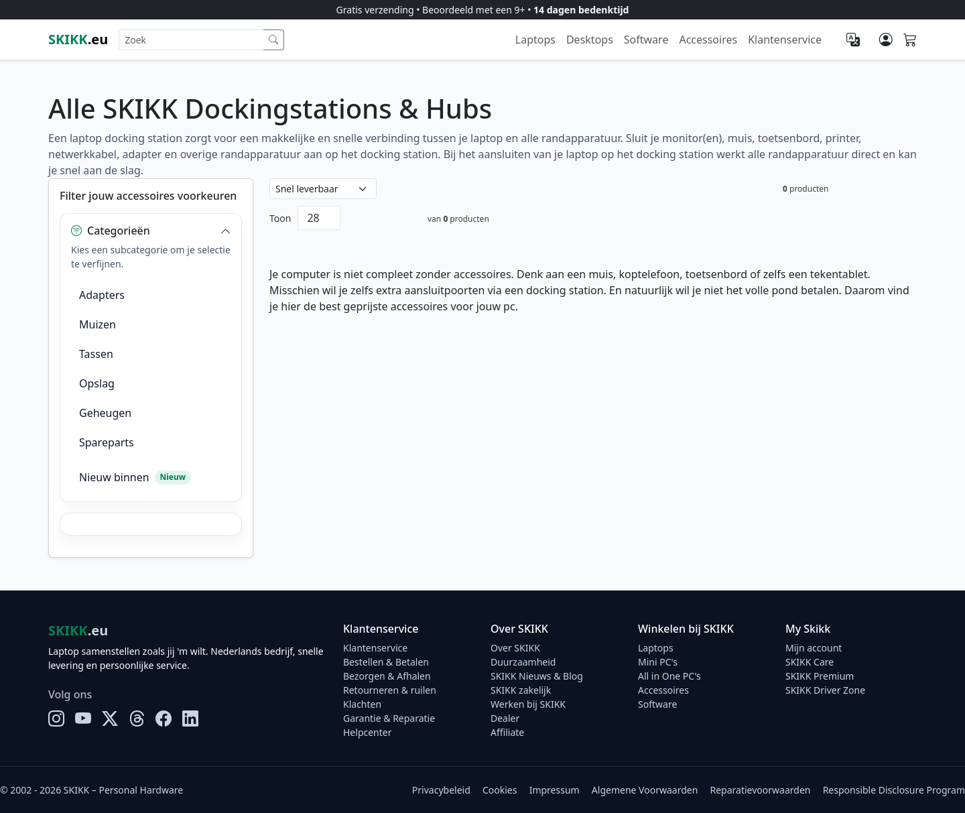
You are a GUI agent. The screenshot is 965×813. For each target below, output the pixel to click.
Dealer (505, 718)
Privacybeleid (441, 790)
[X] (110, 718)
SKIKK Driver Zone (825, 690)
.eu (78, 39)
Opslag (97, 383)
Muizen (97, 324)
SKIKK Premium (819, 676)
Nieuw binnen (135, 477)
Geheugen (105, 412)
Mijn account (813, 647)
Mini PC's (658, 661)
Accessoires (708, 39)
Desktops (589, 39)
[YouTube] (83, 718)
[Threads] (137, 718)
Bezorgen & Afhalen (387, 676)
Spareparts (106, 442)
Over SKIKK (515, 647)
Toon (280, 218)
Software (646, 39)
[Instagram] (56, 718)
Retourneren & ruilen (389, 690)
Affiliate (507, 732)
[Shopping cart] (910, 40)
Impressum (554, 790)
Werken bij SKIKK (528, 704)
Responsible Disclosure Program (894, 790)
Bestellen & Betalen (386, 661)
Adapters (102, 295)
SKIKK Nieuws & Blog (537, 676)
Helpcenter (367, 732)
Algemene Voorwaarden (645, 790)
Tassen (96, 354)
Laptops (535, 39)
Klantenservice (785, 39)
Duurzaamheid (523, 661)
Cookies (499, 790)
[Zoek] (273, 39)
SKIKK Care (809, 661)
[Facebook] (163, 718)
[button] (151, 231)
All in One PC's (669, 676)
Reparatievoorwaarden (760, 790)
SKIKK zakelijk (521, 690)
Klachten (362, 704)
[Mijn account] (886, 39)
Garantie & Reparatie (389, 718)
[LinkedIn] (190, 718)
